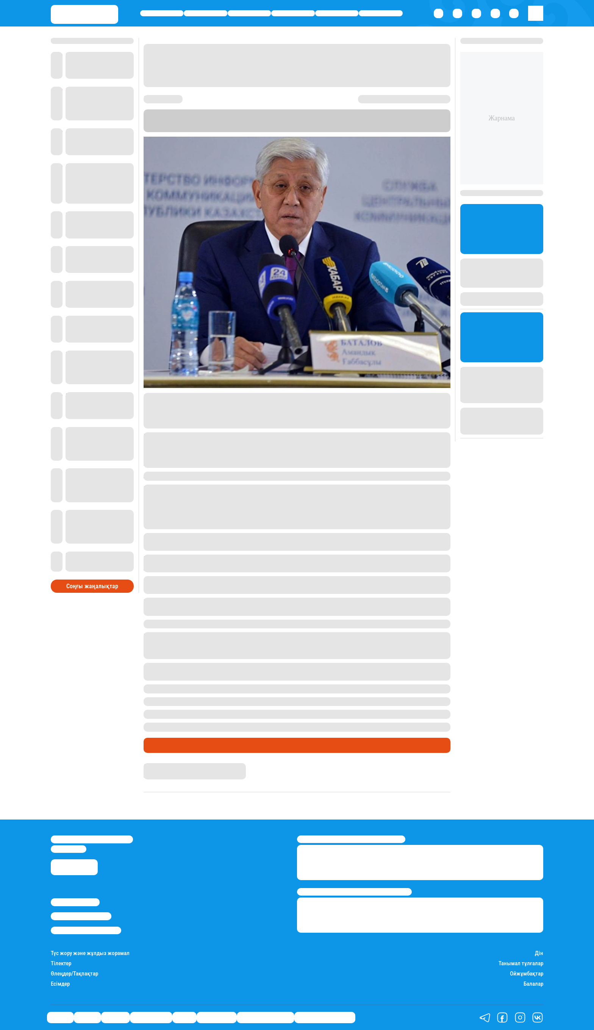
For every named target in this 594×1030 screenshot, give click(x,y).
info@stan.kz (68, 849)
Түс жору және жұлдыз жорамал (90, 953)
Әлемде (249, 13)
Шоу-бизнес (381, 13)
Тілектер (61, 963)
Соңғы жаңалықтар (92, 586)
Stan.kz (422, 120)
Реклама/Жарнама (81, 916)
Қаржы (205, 13)
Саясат (162, 13)
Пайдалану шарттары (86, 930)
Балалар (533, 984)
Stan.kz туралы (75, 902)
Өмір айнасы (293, 13)
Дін (539, 953)
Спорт (337, 13)
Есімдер (60, 984)
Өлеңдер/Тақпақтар (74, 974)
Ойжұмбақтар (526, 974)
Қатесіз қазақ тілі (265, 1017)
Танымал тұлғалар (521, 963)
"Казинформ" (221, 128)
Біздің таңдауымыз (325, 1017)
